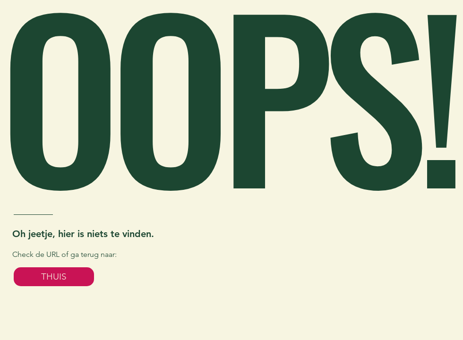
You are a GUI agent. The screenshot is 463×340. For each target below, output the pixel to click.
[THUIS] (54, 276)
